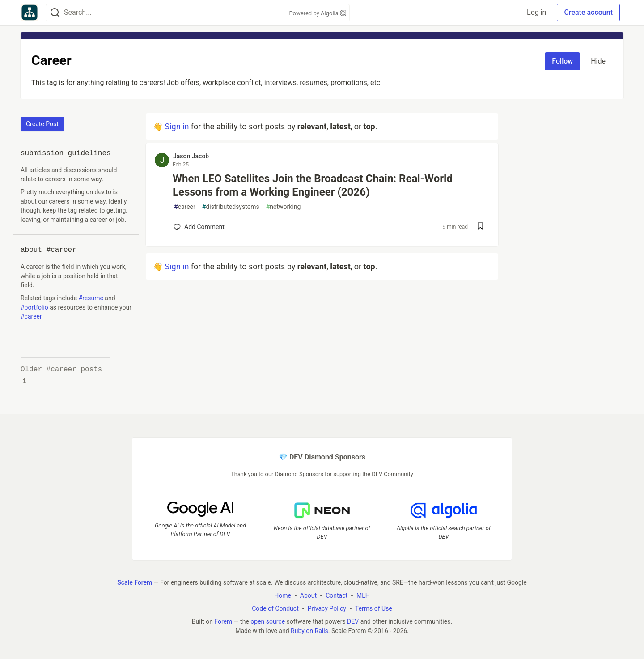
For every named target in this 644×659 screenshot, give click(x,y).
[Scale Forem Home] (29, 12)
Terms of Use (373, 608)
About (308, 595)
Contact (336, 595)
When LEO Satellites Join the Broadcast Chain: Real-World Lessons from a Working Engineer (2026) (313, 185)
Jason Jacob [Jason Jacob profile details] (191, 156)
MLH (363, 595)
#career (31, 316)
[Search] (55, 12)
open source (267, 621)
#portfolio (34, 307)
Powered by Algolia (317, 13)
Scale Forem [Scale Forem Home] (134, 582)
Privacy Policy (327, 608)
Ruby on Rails (309, 630)
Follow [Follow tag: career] (562, 61)
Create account (588, 12)
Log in (536, 12)
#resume (91, 298)
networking (283, 207)
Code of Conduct (275, 608)
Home (282, 595)
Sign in (177, 126)
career (184, 207)
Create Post (42, 124)
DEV (353, 621)
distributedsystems (230, 207)
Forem (223, 621)
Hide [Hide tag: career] (598, 61)
